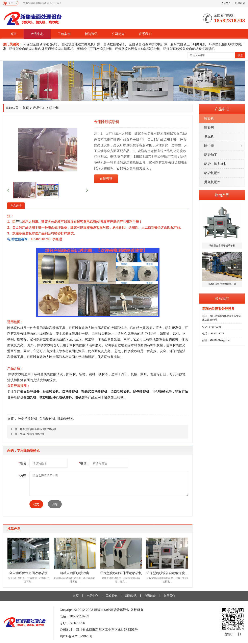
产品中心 (37, 34)
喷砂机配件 (212, 173)
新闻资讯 (91, 34)
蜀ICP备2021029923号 (76, 636)
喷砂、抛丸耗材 (215, 164)
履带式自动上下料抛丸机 (188, 44)
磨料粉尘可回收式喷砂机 (94, 49)
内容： (24, 475)
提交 (36, 504)
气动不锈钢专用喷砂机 (32, 434)
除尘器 (209, 145)
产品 (19, 221)
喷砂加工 (210, 155)
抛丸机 (209, 136)
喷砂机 (209, 118)
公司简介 (226, 3)
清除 (55, 504)
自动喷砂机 (70, 391)
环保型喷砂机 (27, 418)
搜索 (240, 55)
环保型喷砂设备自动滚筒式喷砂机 (38, 429)
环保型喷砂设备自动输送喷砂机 (137, 49)
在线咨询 (106, 178)
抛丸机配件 (212, 182)
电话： (84, 463)
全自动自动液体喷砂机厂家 (148, 44)
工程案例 (64, 34)
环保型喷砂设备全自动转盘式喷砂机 (189, 49)
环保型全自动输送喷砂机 (41, 44)
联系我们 (240, 3)
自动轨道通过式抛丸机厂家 (81, 44)
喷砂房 (209, 127)
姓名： (24, 463)
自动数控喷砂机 (114, 44)
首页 (13, 34)
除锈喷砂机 (65, 418)
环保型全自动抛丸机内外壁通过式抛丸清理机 (41, 49)
